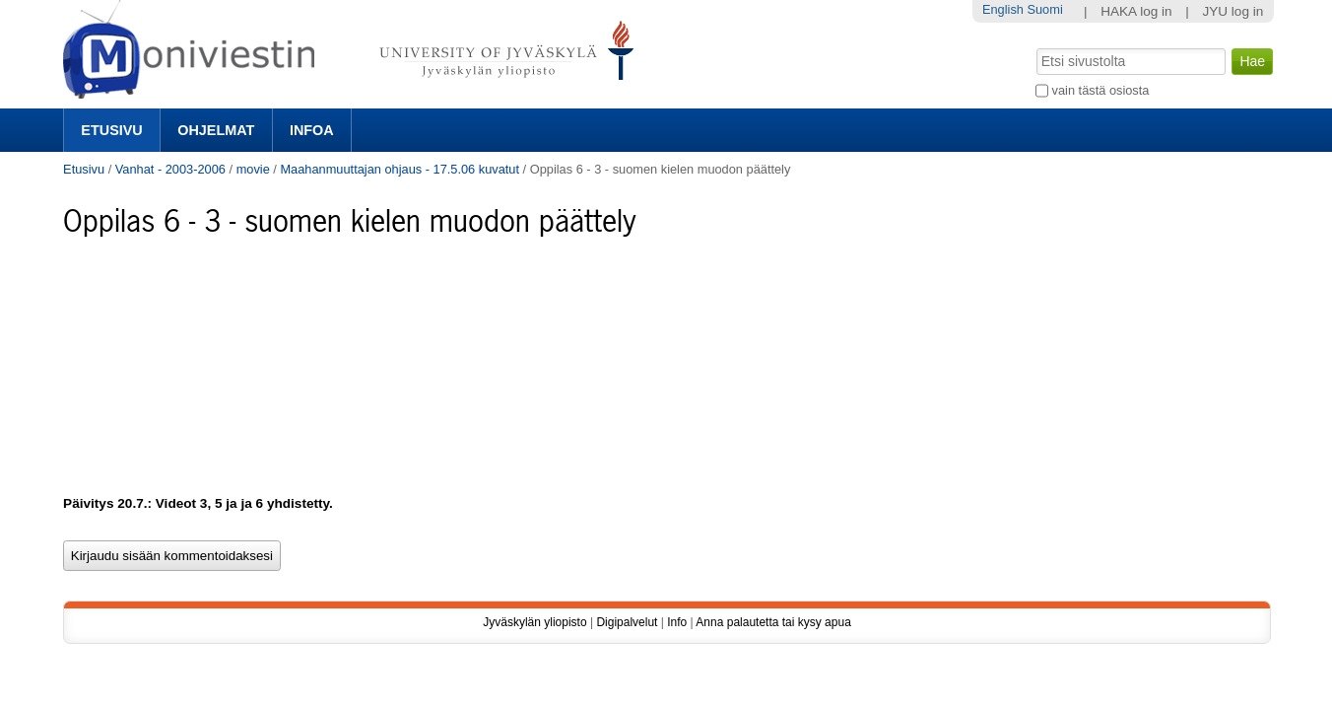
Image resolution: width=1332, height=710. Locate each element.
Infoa (312, 130)
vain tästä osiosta (1101, 90)
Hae (1034, 46)
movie (253, 169)
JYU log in (1232, 11)
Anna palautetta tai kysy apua (773, 622)
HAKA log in (1136, 11)
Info (677, 622)
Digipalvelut (626, 622)
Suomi (1044, 9)
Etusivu (111, 130)
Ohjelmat (215, 130)
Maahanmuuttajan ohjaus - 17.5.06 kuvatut (399, 169)
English (1003, 9)
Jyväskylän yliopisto (534, 622)
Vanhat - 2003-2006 (170, 169)
